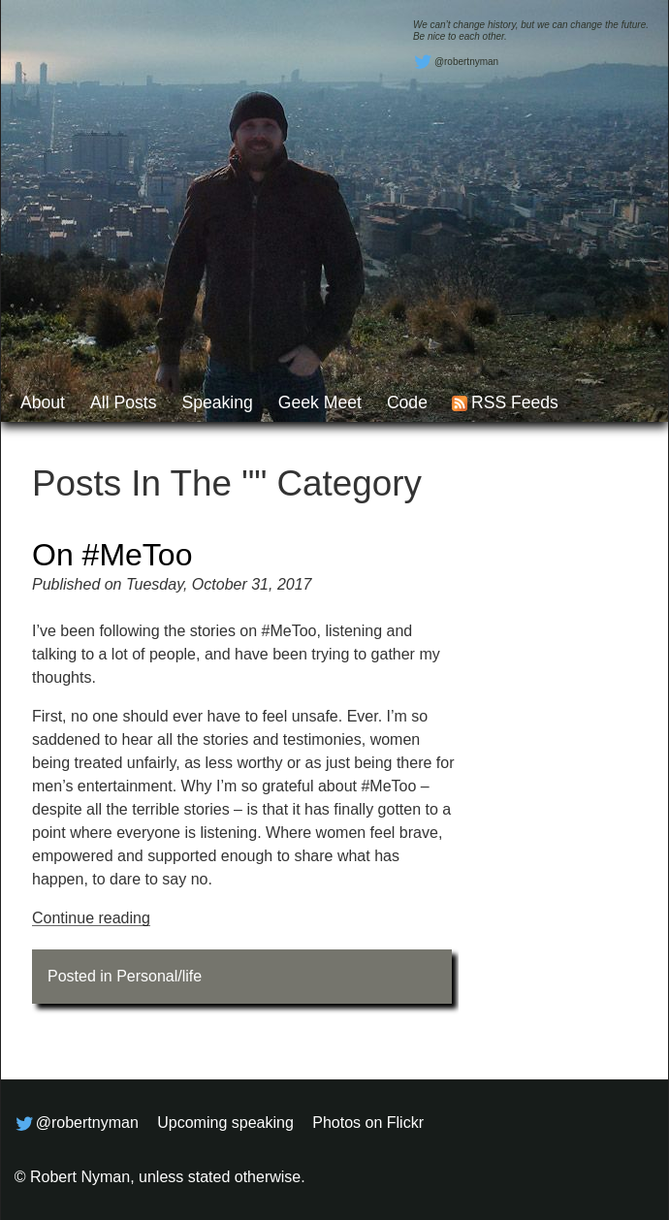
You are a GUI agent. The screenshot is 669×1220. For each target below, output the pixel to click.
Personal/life (159, 976)
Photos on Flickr (368, 1122)
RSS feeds (514, 402)
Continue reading (91, 918)
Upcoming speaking (225, 1122)
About (42, 402)
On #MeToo (112, 554)
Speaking (216, 402)
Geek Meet (320, 402)
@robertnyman (455, 62)
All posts (123, 402)
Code (407, 402)
